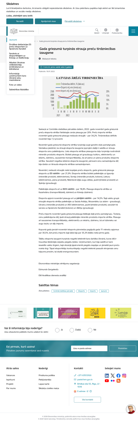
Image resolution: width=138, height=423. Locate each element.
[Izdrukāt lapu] (128, 47)
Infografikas (14, 55)
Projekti (9, 384)
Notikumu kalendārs (18, 67)
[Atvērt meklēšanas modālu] (97, 31)
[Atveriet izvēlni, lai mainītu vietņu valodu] (106, 31)
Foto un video (15, 117)
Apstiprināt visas (48, 21)
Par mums (11, 388)
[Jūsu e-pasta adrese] (89, 348)
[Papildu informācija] (91, 391)
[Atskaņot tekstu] (49, 58)
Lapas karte (44, 384)
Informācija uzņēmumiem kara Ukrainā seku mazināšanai (17, 109)
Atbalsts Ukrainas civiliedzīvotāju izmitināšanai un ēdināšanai (17, 98)
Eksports (81, 291)
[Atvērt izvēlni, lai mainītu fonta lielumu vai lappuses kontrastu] (117, 31)
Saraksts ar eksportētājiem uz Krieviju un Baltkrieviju (19, 87)
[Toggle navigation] (133, 31)
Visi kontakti (87, 399)
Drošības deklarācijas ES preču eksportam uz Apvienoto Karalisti (20, 78)
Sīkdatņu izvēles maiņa (49, 388)
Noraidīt (19, 21)
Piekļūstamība (45, 379)
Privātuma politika (47, 375)
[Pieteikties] (122, 348)
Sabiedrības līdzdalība (19, 121)
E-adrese (81, 391)
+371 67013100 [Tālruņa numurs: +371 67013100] (84, 375)
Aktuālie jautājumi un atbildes (18, 50)
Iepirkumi (10, 379)
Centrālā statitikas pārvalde (63, 291)
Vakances (10, 375)
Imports (93, 291)
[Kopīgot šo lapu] (128, 54)
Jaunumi (13, 72)
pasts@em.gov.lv (84, 379)
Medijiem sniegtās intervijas (17, 61)
